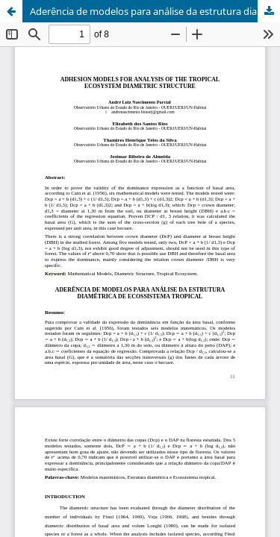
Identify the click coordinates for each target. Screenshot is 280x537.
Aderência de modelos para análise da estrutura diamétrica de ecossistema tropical (155, 11)
